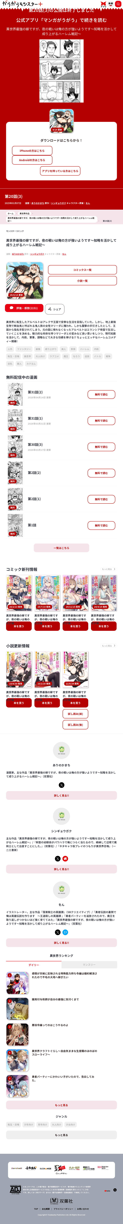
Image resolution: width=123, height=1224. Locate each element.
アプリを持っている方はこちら (60, 171)
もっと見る (61, 1105)
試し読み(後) (75, 725)
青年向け (42, 1124)
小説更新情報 (17, 645)
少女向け (70, 1124)
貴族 (73, 349)
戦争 (108, 356)
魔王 (66, 356)
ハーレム (84, 349)
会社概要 (46, 1208)
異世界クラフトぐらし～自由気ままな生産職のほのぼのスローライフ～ (64, 1052)
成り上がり (51, 349)
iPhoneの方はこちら (32, 151)
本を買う (19, 626)
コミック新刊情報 (21, 569)
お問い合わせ (83, 1208)
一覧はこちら (61, 548)
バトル (97, 356)
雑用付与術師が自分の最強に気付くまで (55, 999)
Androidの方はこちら (32, 160)
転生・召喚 (13, 356)
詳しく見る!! (61, 795)
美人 (63, 349)
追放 (87, 356)
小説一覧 (82, 281)
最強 (38, 349)
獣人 (19, 363)
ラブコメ (54, 356)
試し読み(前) (75, 714)
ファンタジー (24, 349)
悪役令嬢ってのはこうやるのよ (50, 1025)
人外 (10, 349)
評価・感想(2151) (27, 308)
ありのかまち (37, 203)
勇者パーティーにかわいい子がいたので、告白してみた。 (63, 1078)
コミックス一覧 (82, 270)
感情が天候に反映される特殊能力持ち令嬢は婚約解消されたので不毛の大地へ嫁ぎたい (64, 975)
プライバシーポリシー (63, 1208)
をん (88, 203)
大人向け (40, 356)
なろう (76, 356)
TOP (36, 1208)
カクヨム (31, 363)
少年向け (28, 1124)
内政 (96, 349)
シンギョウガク (58, 203)
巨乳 (10, 363)
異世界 (27, 356)
